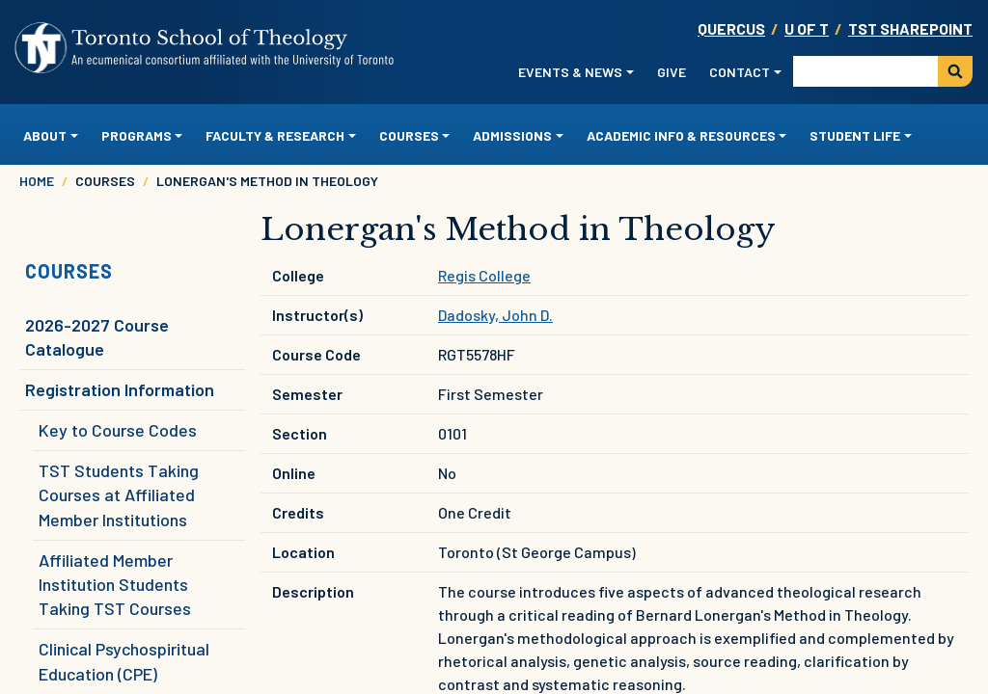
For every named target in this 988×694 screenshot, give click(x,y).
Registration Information (119, 389)
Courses (69, 270)
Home (36, 181)
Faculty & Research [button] (275, 135)
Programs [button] (136, 135)
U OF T (806, 28)
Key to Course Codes (118, 429)
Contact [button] (739, 72)
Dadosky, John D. (495, 315)
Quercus (731, 28)
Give (671, 72)
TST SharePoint (910, 28)
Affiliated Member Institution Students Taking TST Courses (115, 584)
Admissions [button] (512, 135)
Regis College (484, 275)
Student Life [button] (855, 135)
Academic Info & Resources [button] (681, 135)
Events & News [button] (570, 72)
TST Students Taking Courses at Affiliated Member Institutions (119, 494)
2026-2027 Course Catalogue (97, 337)
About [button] (45, 135)
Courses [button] (409, 135)
